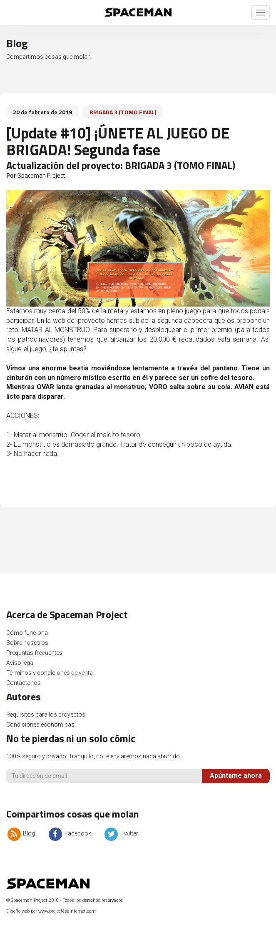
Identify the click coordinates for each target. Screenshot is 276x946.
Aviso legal (20, 662)
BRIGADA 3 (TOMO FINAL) (123, 112)
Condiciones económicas (40, 724)
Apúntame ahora (236, 776)
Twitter (121, 833)
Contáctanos (23, 682)
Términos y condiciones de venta (49, 672)
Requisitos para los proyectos (45, 714)
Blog (20, 833)
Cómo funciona (27, 632)
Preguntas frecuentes (34, 652)
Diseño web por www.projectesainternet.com (51, 911)
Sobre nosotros (27, 642)
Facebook (69, 833)
